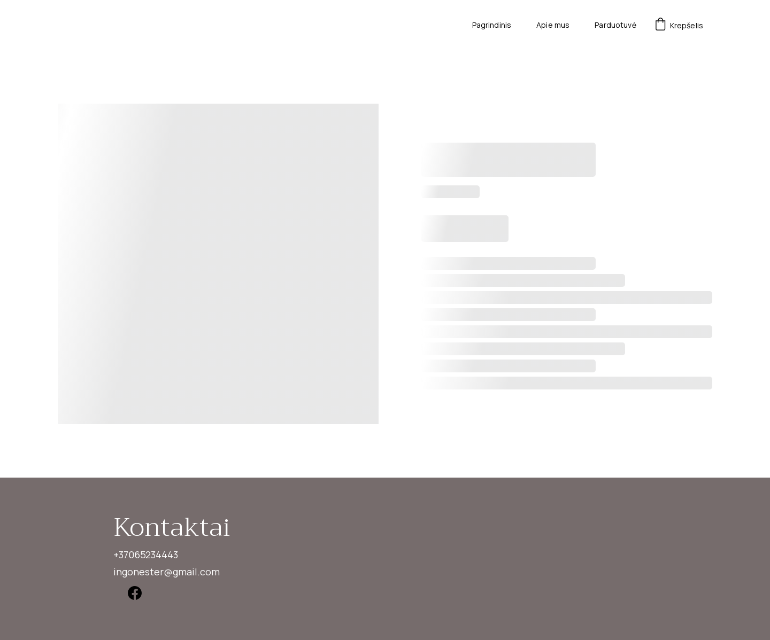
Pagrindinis (492, 25)
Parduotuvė (615, 25)
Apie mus (552, 25)
